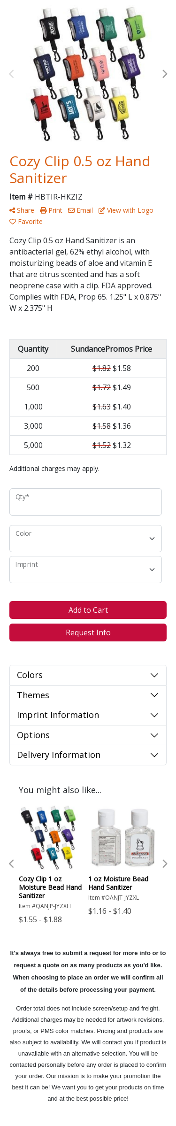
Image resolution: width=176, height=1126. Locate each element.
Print (51, 210)
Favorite (26, 221)
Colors (30, 674)
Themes (33, 695)
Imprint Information (58, 714)
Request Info (88, 632)
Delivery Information (58, 754)
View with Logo (126, 210)
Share (21, 210)
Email (80, 210)
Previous (11, 74)
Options (33, 734)
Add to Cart (88, 610)
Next (164, 74)
